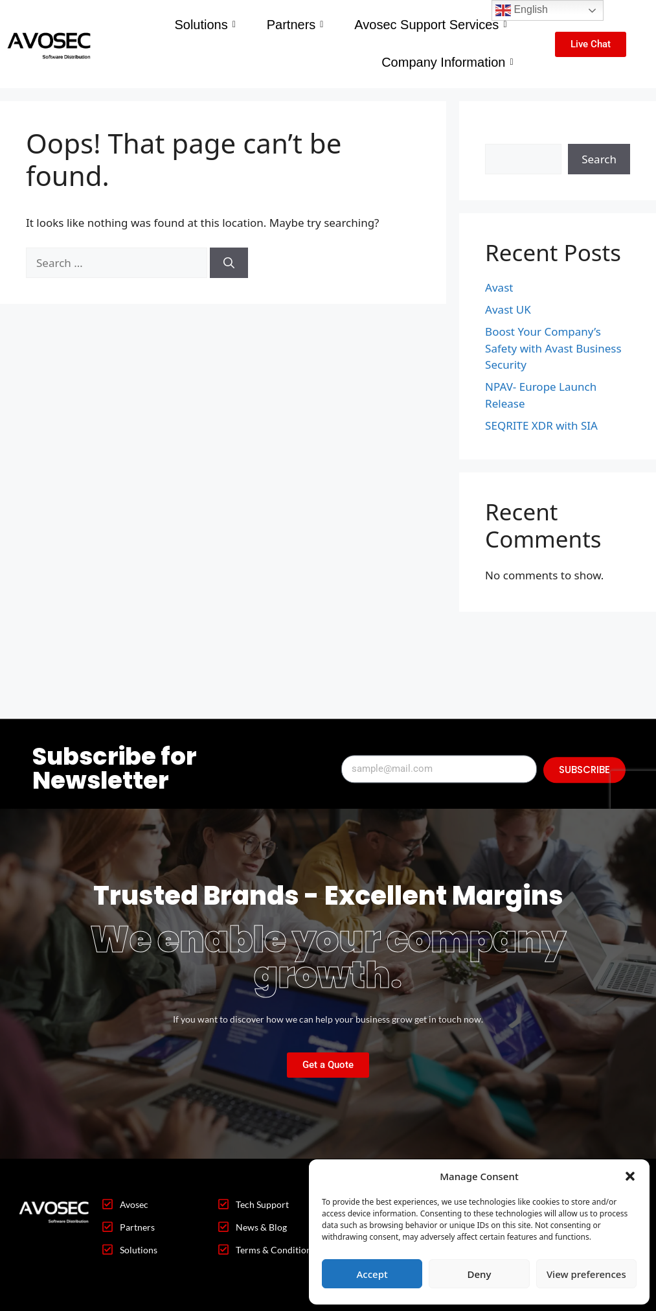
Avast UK (508, 309)
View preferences (586, 1274)
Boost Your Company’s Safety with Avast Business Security (553, 348)
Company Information (447, 62)
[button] (630, 1176)
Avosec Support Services (430, 24)
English (521, 10)
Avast (499, 287)
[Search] (229, 263)
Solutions (204, 24)
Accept (372, 1274)
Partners (295, 24)
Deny (480, 1274)
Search (502, 135)
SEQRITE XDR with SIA (541, 425)
